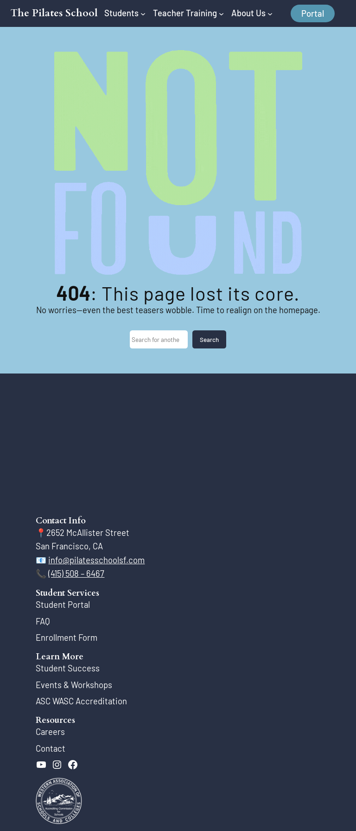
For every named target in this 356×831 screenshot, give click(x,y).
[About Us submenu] (270, 13)
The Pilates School (54, 13)
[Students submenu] (143, 13)
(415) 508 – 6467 (76, 573)
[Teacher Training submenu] (221, 13)
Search (209, 339)
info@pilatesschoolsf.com (96, 560)
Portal (312, 13)
